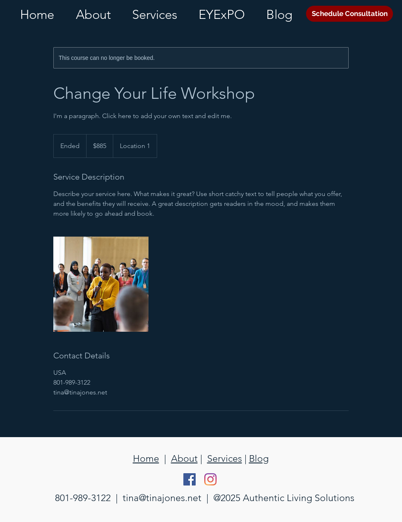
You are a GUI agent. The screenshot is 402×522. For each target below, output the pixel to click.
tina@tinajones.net (162, 498)
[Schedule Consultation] (349, 14)
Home (146, 458)
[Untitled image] (100, 284)
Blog (259, 458)
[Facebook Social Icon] (189, 479)
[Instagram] (210, 479)
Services (224, 458)
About (184, 458)
